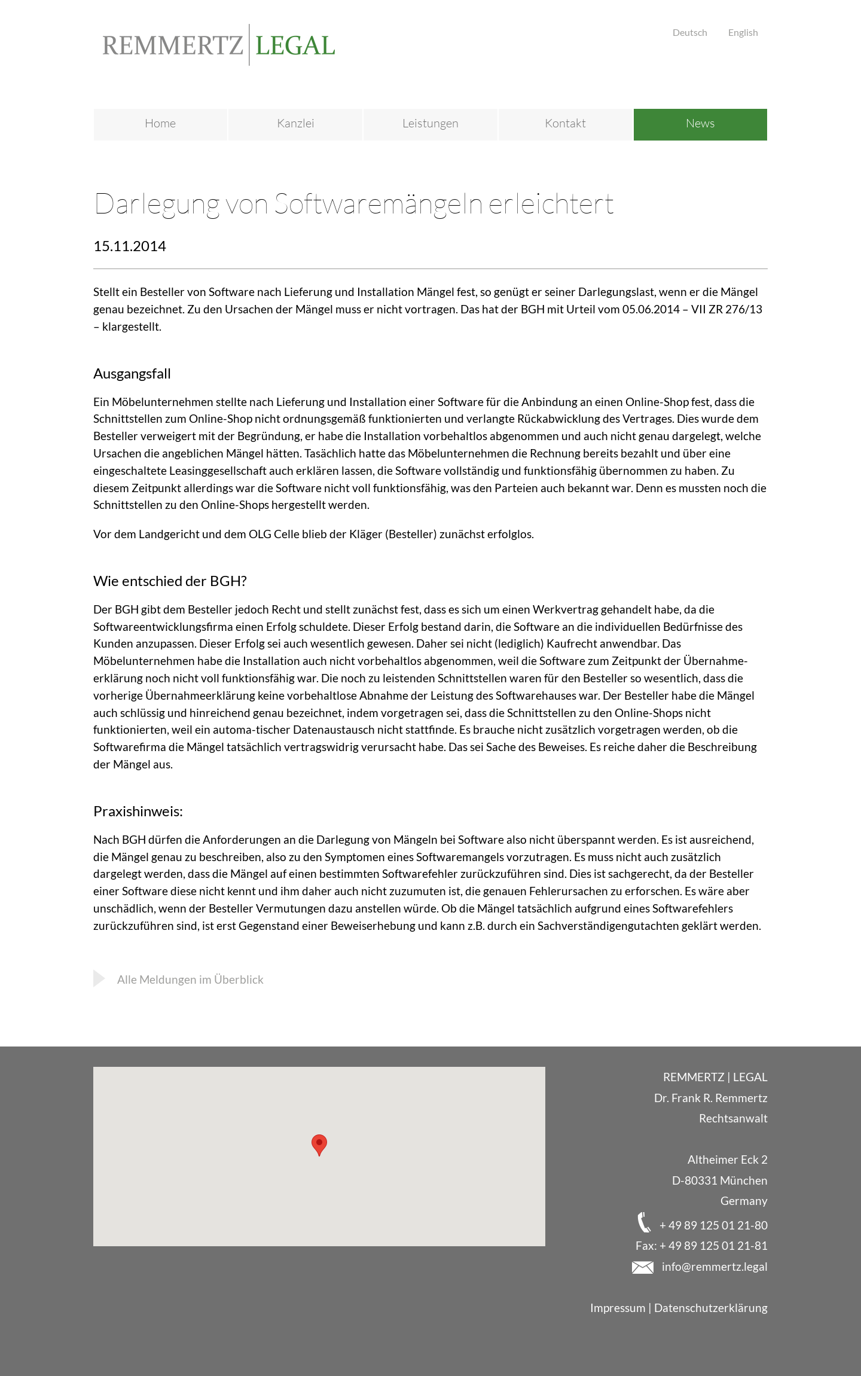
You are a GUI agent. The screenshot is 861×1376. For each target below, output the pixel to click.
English (743, 32)
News (700, 122)
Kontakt (565, 122)
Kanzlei (296, 122)
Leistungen (430, 122)
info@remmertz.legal (714, 1266)
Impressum (618, 1307)
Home (160, 122)
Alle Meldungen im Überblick (190, 979)
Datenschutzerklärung (711, 1307)
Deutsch (690, 32)
